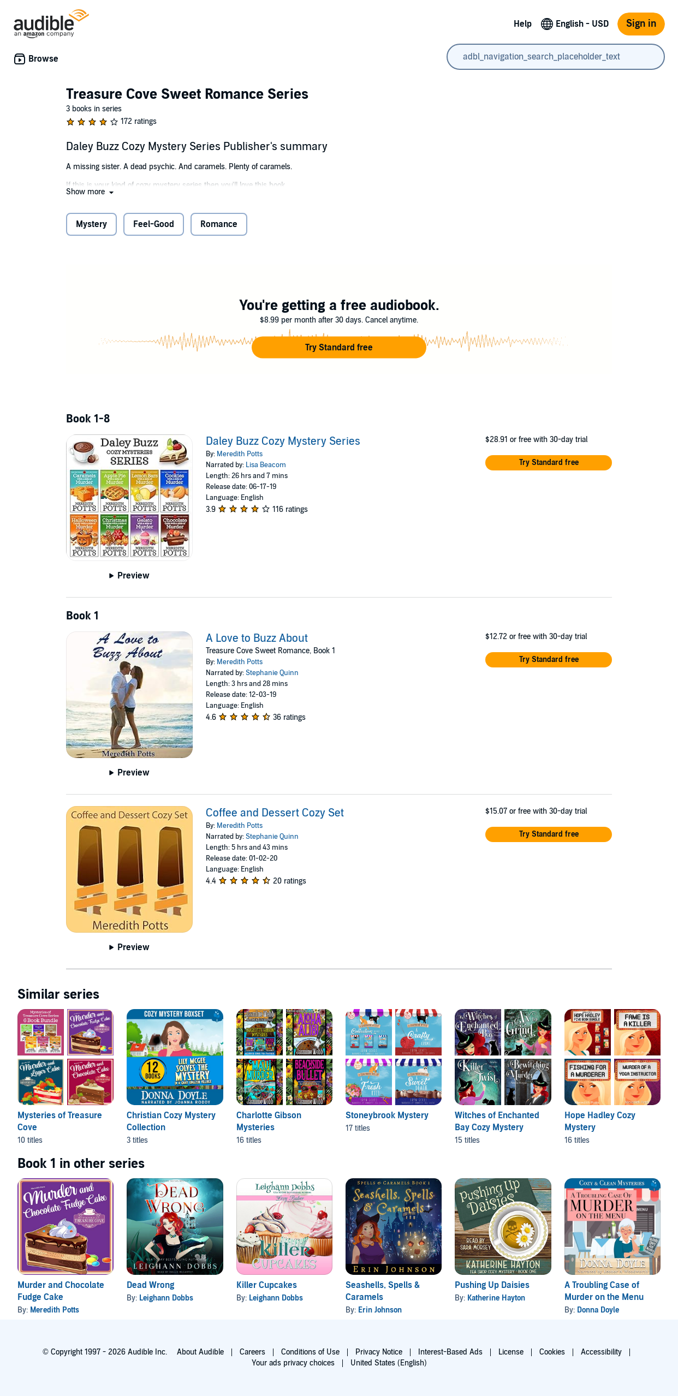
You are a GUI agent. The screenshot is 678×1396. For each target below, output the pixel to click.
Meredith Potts (240, 454)
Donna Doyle (598, 1310)
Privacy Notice (378, 1352)
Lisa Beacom (266, 465)
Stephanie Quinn (272, 673)
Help (523, 24)
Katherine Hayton (496, 1298)
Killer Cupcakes (266, 1285)
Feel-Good (153, 224)
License (511, 1352)
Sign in (641, 23)
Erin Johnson (380, 1310)
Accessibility (601, 1352)
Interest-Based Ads (450, 1352)
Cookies (552, 1352)
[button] (91, 191)
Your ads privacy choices (293, 1363)
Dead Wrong (150, 1285)
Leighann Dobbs (166, 1298)
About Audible (200, 1352)
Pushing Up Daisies (492, 1285)
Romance (218, 224)
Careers (252, 1352)
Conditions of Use (310, 1352)
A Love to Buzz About (257, 638)
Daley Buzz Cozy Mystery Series (283, 441)
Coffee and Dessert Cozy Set (275, 813)
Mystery (91, 224)
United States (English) (388, 1363)
